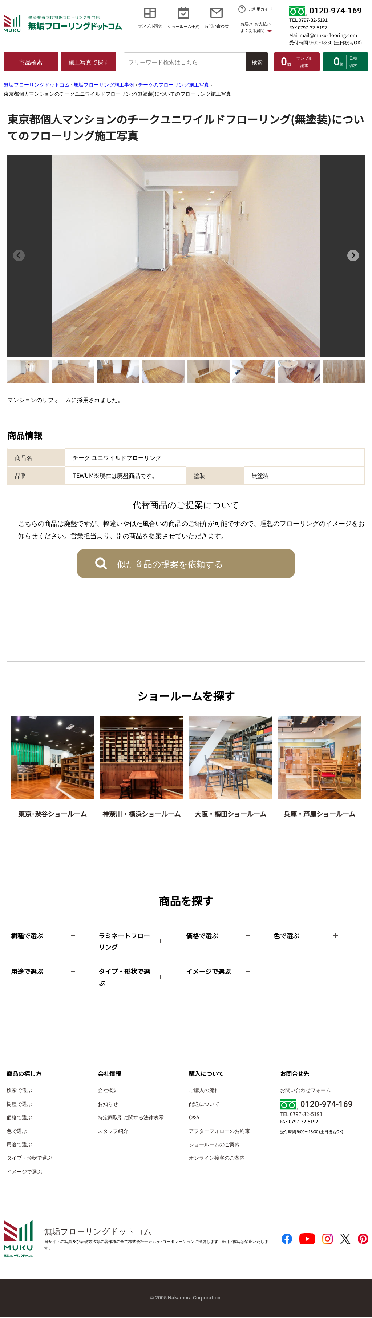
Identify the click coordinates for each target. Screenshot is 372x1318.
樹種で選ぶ (19, 1104)
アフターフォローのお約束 (219, 1131)
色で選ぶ (17, 1131)
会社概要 (108, 1091)
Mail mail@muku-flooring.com (323, 35)
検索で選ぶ (19, 1091)
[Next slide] (353, 255)
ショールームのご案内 (214, 1144)
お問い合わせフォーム (305, 1091)
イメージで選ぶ (24, 1172)
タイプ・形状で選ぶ (29, 1158)
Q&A (194, 1118)
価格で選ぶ (19, 1118)
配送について (204, 1104)
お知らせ (108, 1104)
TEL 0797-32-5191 (308, 19)
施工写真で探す (88, 61)
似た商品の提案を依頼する (170, 563)
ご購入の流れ (204, 1091)
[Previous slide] (19, 255)
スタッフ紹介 (113, 1131)
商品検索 (31, 61)
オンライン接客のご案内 (217, 1158)
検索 (257, 62)
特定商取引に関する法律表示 (131, 1118)
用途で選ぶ (19, 1144)
